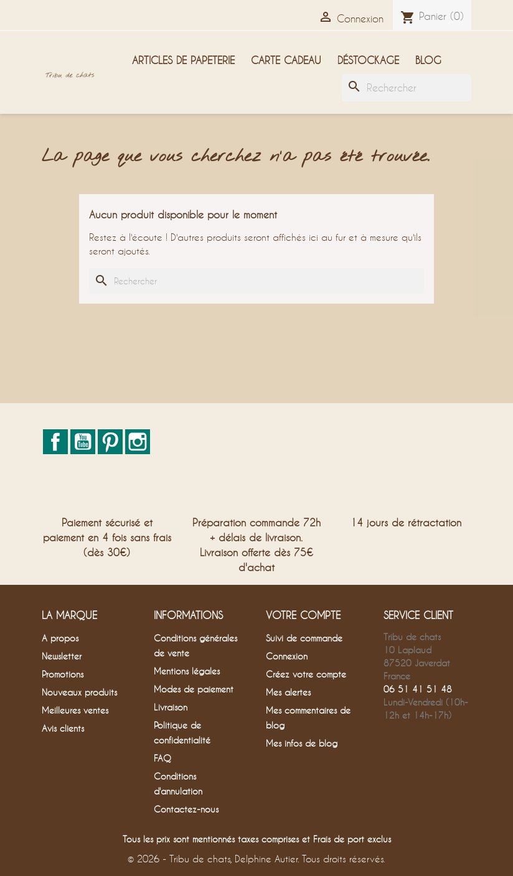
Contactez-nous (186, 809)
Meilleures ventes (75, 710)
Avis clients (63, 728)
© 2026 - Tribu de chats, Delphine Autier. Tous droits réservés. (256, 858)
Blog (428, 60)
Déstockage (368, 60)
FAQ (162, 758)
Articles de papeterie (183, 60)
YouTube (82, 441)
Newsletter (62, 656)
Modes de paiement (193, 689)
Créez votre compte (306, 674)
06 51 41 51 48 (418, 689)
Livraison (170, 707)
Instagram (137, 441)
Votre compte (303, 615)
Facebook (55, 441)
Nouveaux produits (79, 692)
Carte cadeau (286, 60)
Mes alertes (288, 692)
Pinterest (110, 441)
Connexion (287, 656)
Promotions (62, 674)
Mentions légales (187, 671)
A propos (60, 638)
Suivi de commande (304, 638)
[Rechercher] (406, 87)
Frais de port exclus (352, 839)
